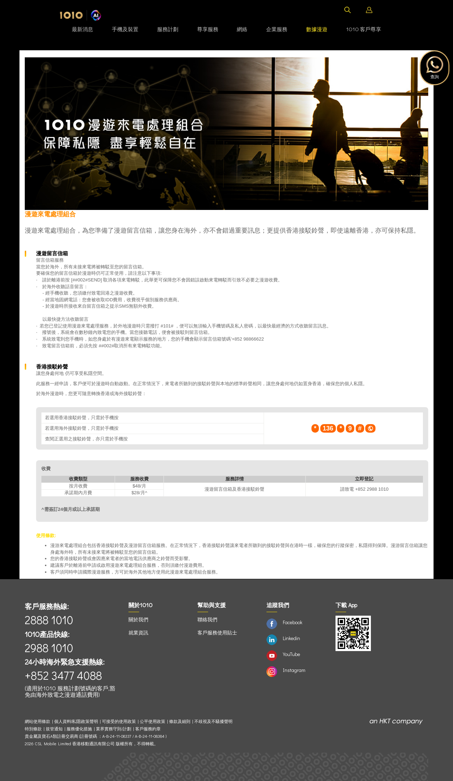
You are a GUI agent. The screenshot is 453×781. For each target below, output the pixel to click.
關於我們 (138, 619)
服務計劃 (167, 29)
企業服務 (276, 29)
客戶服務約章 (148, 728)
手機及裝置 (125, 29)
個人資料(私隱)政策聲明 (76, 721)
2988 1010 (49, 647)
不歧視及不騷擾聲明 (213, 721)
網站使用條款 (38, 721)
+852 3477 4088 (63, 675)
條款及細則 (179, 721)
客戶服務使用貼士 (217, 632)
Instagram (294, 670)
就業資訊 (138, 632)
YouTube (291, 654)
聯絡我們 (207, 619)
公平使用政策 (152, 721)
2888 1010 (49, 619)
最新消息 (82, 29)
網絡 (242, 29)
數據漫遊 (316, 29)
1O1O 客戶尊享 (363, 29)
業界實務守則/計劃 (113, 728)
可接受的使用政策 (119, 721)
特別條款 (33, 728)
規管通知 (54, 728)
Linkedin (291, 638)
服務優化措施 (79, 728)
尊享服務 (207, 29)
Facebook (292, 622)
